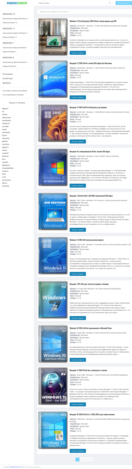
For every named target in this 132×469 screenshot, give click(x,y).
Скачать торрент (78, 53)
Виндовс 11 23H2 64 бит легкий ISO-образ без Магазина (91, 63)
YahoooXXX (6, 132)
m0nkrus (5, 171)
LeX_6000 (5, 126)
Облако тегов (56, 12)
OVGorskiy (5, 138)
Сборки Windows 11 (10, 37)
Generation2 (6, 180)
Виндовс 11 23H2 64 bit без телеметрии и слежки (88, 370)
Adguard (5, 109)
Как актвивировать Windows (13, 95)
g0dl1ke (5, 141)
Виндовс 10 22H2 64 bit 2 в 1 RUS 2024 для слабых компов (92, 414)
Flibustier (5, 156)
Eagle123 (5, 147)
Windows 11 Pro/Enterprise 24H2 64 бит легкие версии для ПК (93, 21)
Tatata (4, 129)
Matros (4, 183)
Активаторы (8, 78)
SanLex (4, 150)
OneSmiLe (5, 144)
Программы (8, 74)
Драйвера (7, 83)
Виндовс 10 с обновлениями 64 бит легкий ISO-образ (90, 151)
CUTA (4, 177)
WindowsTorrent (45, 12)
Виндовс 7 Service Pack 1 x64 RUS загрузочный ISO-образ (91, 195)
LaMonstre (6, 123)
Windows (17, 3)
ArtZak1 (5, 114)
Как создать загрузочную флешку (15, 91)
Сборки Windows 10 (10, 23)
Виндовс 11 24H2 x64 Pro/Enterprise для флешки (88, 107)
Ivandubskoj (6, 120)
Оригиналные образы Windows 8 (15, 62)
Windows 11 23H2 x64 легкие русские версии (87, 239)
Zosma (4, 135)
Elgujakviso (6, 165)
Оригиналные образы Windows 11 (15, 33)
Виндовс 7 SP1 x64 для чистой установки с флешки (89, 284)
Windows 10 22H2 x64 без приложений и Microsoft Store (91, 328)
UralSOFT (5, 153)
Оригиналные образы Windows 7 (15, 48)
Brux (3, 159)
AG (3, 111)
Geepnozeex (6, 117)
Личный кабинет (123, 3)
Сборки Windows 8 (9, 66)
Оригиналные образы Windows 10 (15, 19)
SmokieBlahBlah (8, 168)
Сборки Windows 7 (9, 52)
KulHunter (5, 186)
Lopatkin (5, 162)
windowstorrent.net (15, 467)
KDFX (4, 174)
